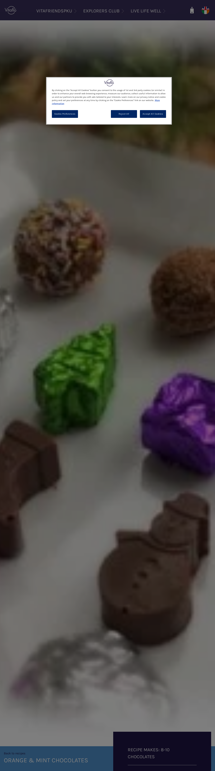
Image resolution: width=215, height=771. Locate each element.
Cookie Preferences (64, 114)
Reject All (124, 114)
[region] (109, 100)
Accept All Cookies (153, 114)
